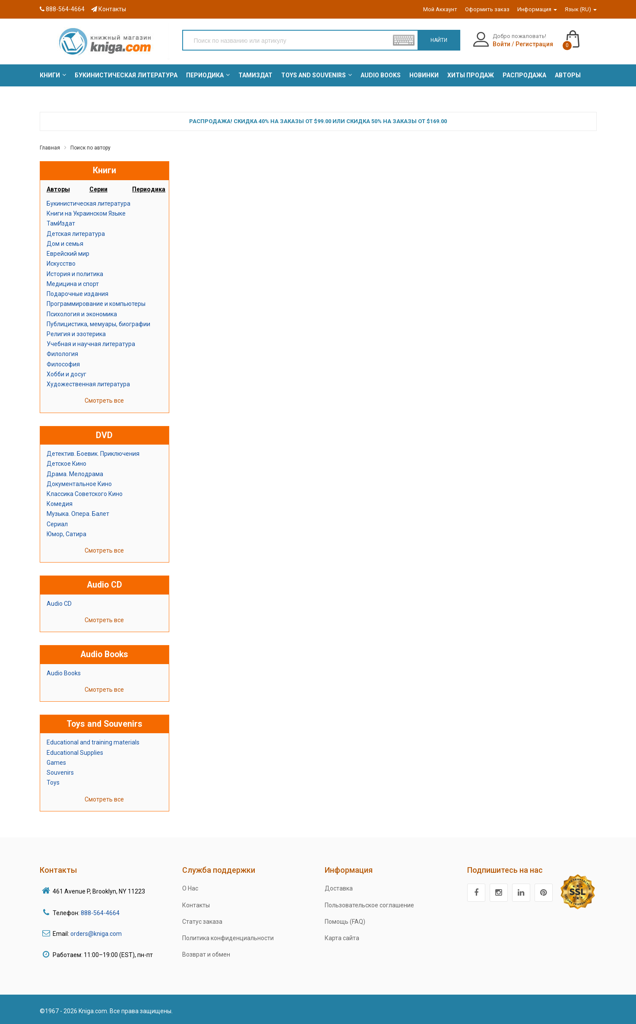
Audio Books (64, 673)
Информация (537, 9)
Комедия (60, 503)
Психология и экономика (82, 314)
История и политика (75, 273)
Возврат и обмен (206, 954)
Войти (501, 44)
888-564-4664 (62, 9)
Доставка (339, 888)
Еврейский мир (68, 253)
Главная (50, 148)
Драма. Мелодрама (75, 474)
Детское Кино (66, 463)
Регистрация (534, 44)
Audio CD (59, 603)
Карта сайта (342, 938)
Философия (63, 364)
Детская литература (76, 233)
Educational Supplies (75, 752)
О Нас (190, 888)
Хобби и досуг (66, 374)
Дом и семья (65, 243)
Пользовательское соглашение (369, 905)
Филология (62, 353)
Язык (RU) (581, 9)
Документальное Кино (79, 483)
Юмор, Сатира (66, 534)
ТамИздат (61, 223)
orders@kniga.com (96, 933)
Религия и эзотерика (76, 334)
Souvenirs (60, 772)
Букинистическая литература (88, 203)
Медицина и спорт (73, 283)
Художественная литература (88, 384)
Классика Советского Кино (85, 493)
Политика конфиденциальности (228, 938)
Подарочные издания (77, 293)
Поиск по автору (90, 148)
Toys (53, 782)
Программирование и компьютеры (96, 303)
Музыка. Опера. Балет (78, 513)
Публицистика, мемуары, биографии (98, 324)
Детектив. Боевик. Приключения (93, 453)
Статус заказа (202, 921)
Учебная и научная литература (91, 343)
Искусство (61, 263)
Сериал (57, 524)
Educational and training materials (93, 742)
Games (56, 762)
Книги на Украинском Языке (86, 213)
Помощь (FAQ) (345, 921)
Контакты (108, 9)
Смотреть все (104, 400)
